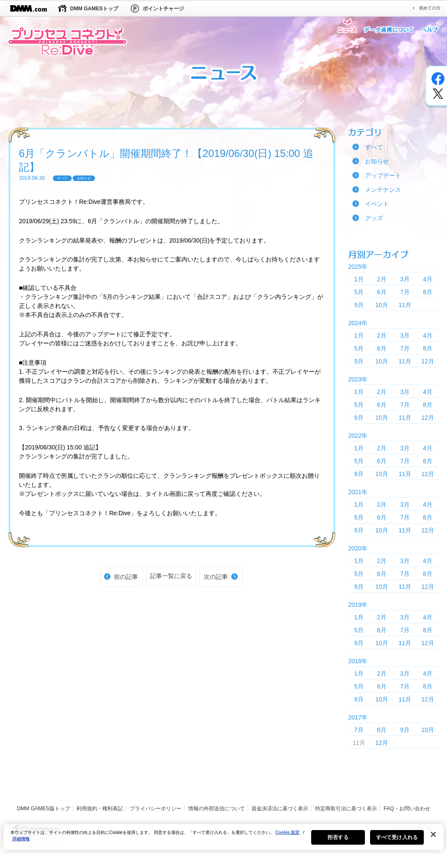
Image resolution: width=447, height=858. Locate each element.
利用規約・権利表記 (100, 809)
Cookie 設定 (288, 836)
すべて (374, 147)
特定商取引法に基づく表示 (346, 809)
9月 (359, 304)
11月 (404, 304)
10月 (381, 304)
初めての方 (430, 8)
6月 (381, 292)
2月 (381, 279)
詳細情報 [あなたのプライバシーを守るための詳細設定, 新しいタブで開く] (21, 842)
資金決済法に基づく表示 (279, 809)
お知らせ (377, 161)
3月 (405, 279)
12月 (427, 361)
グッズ (374, 218)
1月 (359, 279)
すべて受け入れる (397, 841)
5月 (359, 292)
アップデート (383, 175)
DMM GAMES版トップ (43, 809)
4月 (427, 279)
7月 (405, 292)
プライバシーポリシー (155, 809)
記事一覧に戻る (171, 575)
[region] (223, 841)
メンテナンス (383, 189)
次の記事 (216, 576)
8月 (427, 292)
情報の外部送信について (216, 809)
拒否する (338, 841)
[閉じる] (433, 838)
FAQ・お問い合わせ (407, 809)
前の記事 (126, 576)
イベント (377, 203)
